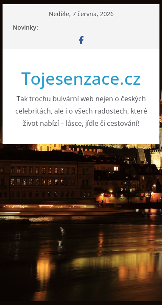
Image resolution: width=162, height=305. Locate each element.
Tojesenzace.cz (81, 78)
